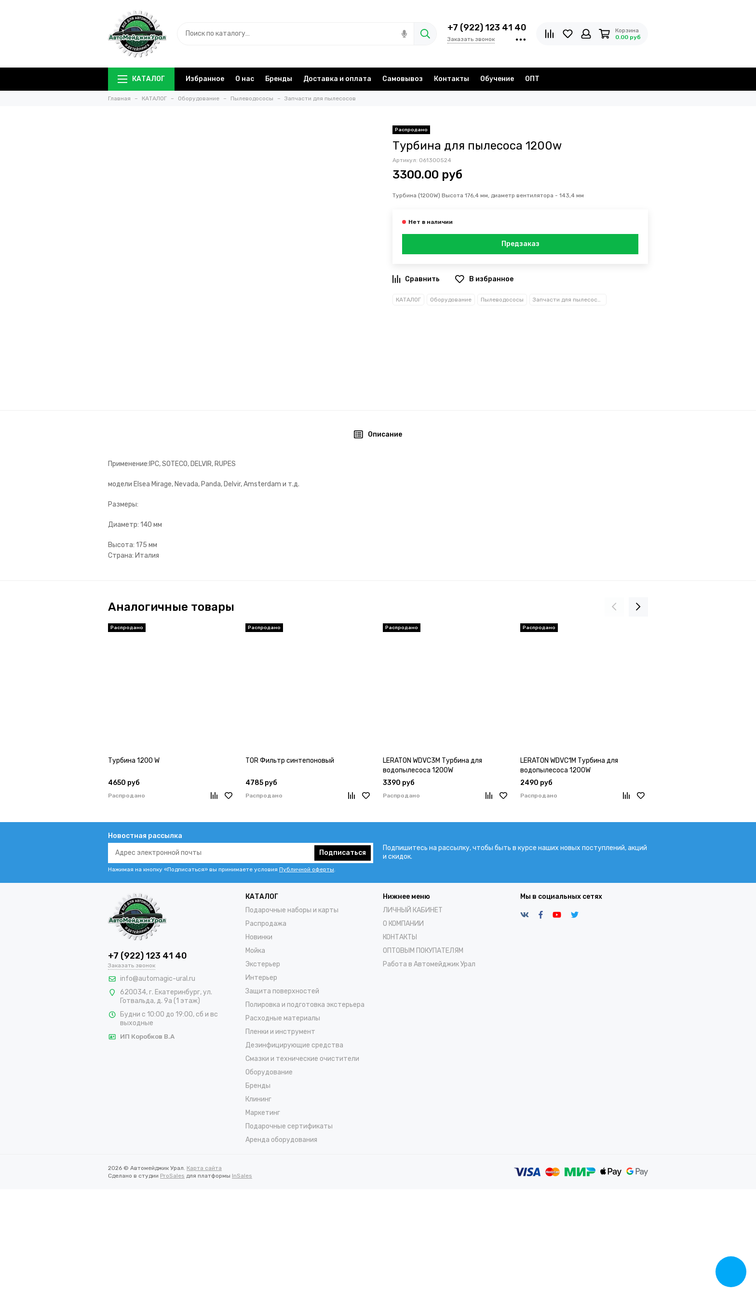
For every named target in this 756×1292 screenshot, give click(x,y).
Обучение (497, 79)
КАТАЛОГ (141, 79)
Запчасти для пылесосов (568, 299)
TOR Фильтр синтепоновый (289, 760)
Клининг (258, 1099)
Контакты (451, 79)
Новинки (258, 937)
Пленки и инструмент (280, 1032)
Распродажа (265, 924)
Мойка (255, 951)
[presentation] (614, 607)
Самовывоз (402, 79)
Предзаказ (520, 244)
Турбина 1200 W (134, 760)
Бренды (278, 79)
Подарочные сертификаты (289, 1126)
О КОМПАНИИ (403, 924)
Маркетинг (262, 1113)
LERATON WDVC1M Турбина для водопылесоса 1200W (569, 765)
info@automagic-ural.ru (157, 979)
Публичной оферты (306, 869)
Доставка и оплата (337, 79)
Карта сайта (204, 1168)
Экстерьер (262, 964)
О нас (244, 79)
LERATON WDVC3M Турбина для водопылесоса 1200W (432, 765)
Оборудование (451, 299)
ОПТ (532, 79)
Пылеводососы (502, 299)
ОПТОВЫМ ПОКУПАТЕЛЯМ (423, 951)
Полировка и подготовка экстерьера (304, 1005)
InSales (242, 1175)
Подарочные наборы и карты (291, 910)
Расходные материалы (282, 1018)
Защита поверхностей (282, 991)
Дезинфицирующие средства (294, 1045)
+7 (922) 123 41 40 (486, 27)
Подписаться (342, 853)
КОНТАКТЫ (400, 937)
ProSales (172, 1175)
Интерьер (261, 978)
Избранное (205, 79)
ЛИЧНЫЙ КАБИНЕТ (413, 910)
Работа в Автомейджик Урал (429, 964)
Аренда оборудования (281, 1140)
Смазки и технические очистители (302, 1059)
